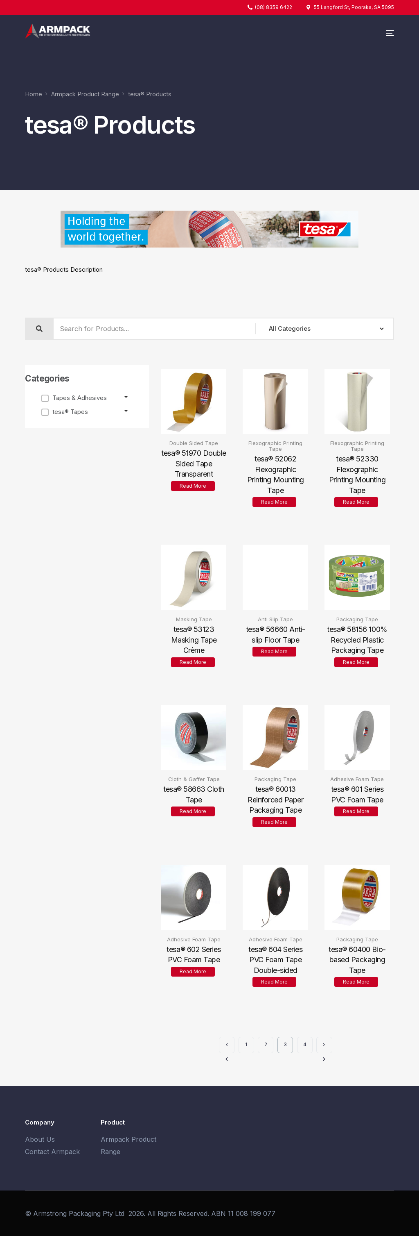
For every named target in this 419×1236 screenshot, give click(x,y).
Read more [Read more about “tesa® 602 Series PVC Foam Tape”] (193, 971)
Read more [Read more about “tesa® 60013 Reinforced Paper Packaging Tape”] (274, 822)
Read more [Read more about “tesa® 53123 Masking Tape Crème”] (193, 662)
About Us (40, 1139)
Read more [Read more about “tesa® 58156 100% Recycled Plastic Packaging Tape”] (356, 662)
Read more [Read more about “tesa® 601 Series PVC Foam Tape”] (356, 811)
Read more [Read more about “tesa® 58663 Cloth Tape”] (193, 811)
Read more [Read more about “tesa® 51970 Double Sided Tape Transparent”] (193, 486)
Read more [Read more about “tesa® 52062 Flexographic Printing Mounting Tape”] (274, 502)
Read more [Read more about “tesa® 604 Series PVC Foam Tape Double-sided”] (274, 982)
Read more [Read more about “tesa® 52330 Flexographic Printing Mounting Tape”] (356, 502)
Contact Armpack (52, 1151)
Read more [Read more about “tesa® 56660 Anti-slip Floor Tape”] (274, 651)
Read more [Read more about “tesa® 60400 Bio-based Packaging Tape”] (356, 982)
